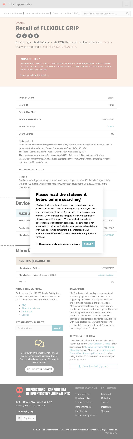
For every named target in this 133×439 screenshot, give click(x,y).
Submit (88, 244)
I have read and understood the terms (59, 243)
